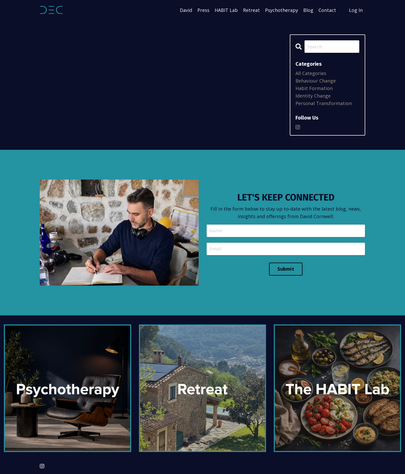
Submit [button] (285, 269)
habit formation (314, 88)
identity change (313, 96)
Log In (356, 10)
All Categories (310, 73)
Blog (308, 10)
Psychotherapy (281, 10)
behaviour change (315, 81)
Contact (327, 10)
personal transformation (323, 103)
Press (203, 10)
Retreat (251, 10)
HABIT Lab (226, 10)
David (186, 10)
